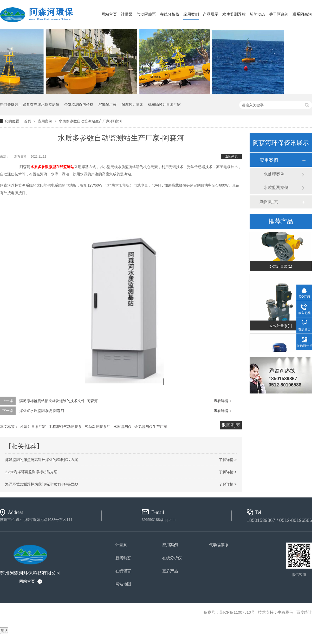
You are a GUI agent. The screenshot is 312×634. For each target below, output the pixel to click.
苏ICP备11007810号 (237, 612)
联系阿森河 (302, 14)
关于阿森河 (279, 14)
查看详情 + (222, 401)
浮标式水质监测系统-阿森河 (41, 411)
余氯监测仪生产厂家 (150, 426)
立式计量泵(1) (280, 326)
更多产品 (170, 571)
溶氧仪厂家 (107, 104)
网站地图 (123, 584)
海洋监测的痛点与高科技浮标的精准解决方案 (41, 460)
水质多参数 (39, 167)
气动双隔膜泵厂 (97, 426)
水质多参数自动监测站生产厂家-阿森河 (90, 121)
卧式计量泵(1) (280, 266)
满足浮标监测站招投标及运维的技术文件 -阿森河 (58, 401)
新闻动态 (257, 14)
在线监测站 (65, 167)
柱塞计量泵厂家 (33, 426)
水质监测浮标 (234, 14)
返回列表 (231, 156)
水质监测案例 (276, 187)
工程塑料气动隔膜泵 (65, 426)
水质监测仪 (122, 426)
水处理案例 (274, 174)
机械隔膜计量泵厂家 (164, 104)
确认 (4, 631)
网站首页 (109, 14)
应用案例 (191, 14)
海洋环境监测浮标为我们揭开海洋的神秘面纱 (41, 484)
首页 (28, 121)
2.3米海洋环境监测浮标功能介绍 (31, 472)
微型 (52, 167)
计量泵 (127, 14)
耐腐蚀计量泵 (132, 104)
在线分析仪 (169, 14)
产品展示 (210, 14)
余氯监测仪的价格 (78, 104)
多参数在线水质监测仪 (41, 104)
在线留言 (123, 571)
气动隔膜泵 (146, 14)
